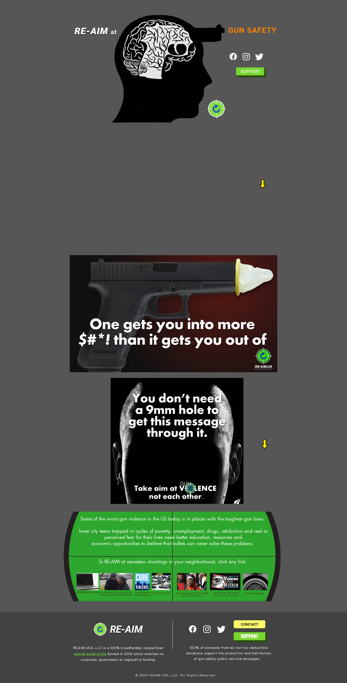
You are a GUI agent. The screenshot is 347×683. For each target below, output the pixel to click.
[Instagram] (246, 56)
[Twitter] (259, 56)
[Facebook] (233, 56)
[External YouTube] (176, 189)
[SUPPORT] (250, 71)
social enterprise (90, 653)
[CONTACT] (249, 624)
